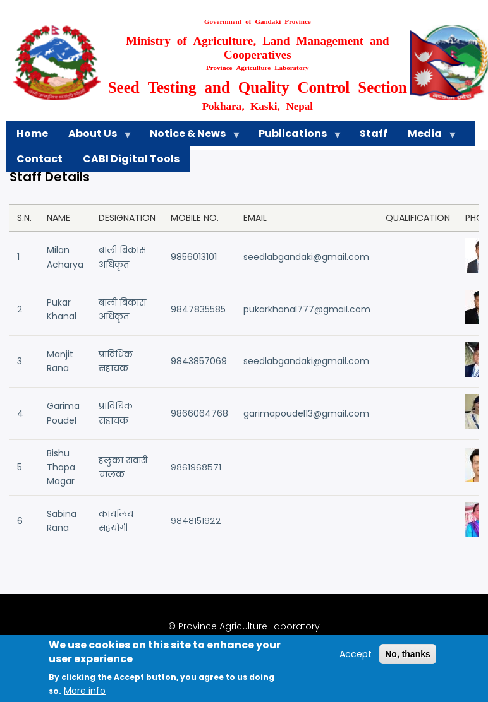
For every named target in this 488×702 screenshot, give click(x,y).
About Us (95, 136)
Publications (295, 136)
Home (32, 133)
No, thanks (407, 661)
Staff (373, 133)
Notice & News (190, 136)
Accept (355, 661)
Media (427, 136)
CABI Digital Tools (131, 159)
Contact (39, 159)
